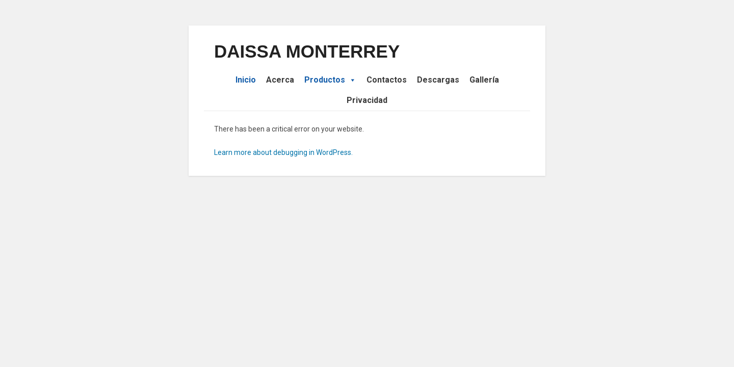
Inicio (245, 80)
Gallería (484, 80)
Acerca (280, 80)
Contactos (386, 80)
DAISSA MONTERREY (307, 51)
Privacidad (367, 100)
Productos (330, 80)
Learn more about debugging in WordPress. (283, 152)
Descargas (438, 80)
